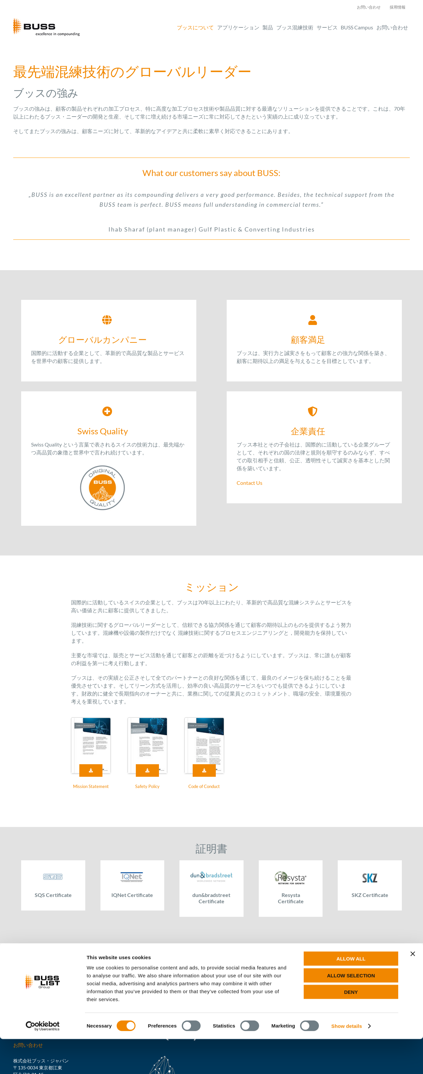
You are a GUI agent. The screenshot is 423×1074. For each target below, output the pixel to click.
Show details (346, 1061)
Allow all (350, 993)
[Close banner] (412, 988)
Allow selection (351, 1010)
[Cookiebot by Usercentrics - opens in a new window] (43, 1061)
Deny (351, 1027)
